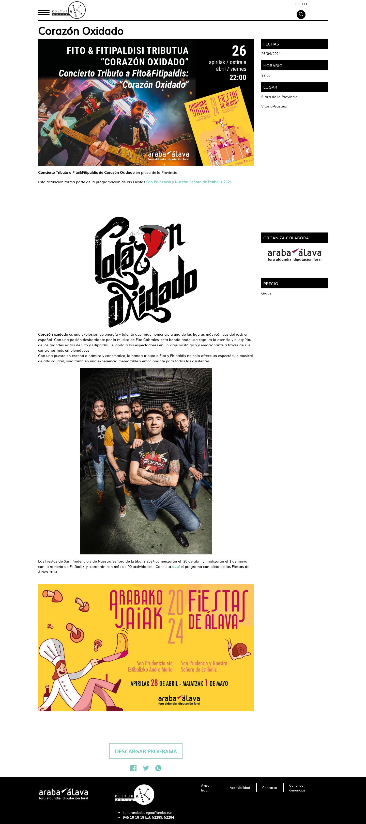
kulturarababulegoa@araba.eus (147, 812)
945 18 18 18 (133, 817)
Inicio (43, 10)
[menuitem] (209, 788)
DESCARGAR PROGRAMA (146, 751)
